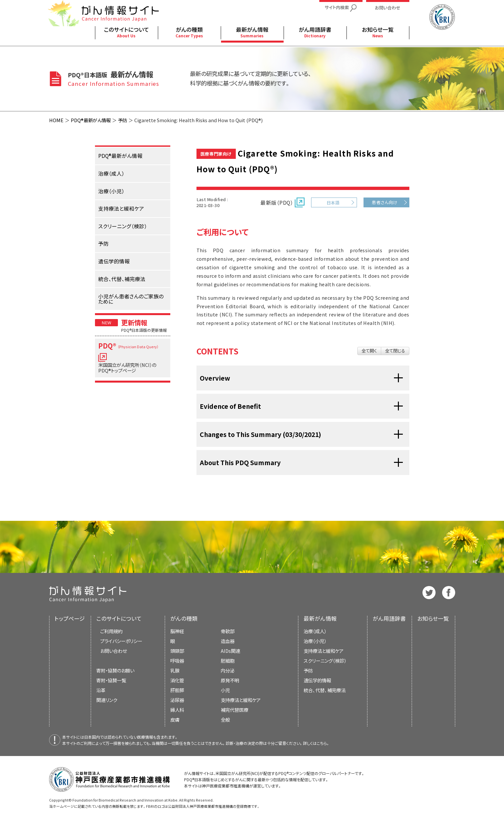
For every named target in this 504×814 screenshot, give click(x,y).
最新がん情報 (320, 618)
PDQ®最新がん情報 (91, 120)
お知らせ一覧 (433, 618)
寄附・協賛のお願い (115, 670)
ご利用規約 (111, 631)
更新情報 (134, 322)
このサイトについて (119, 618)
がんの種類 (183, 618)
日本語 (333, 202)
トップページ (70, 618)
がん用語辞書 (389, 618)
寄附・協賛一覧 (111, 680)
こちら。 (323, 743)
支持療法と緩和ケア (324, 650)
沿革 (100, 690)
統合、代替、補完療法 (324, 690)
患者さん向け (385, 202)
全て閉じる (395, 351)
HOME (56, 120)
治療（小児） (315, 640)
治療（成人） (315, 631)
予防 (122, 120)
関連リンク (106, 699)
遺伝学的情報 (317, 680)
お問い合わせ (113, 650)
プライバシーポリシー (121, 640)
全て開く (369, 351)
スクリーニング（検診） (325, 660)
